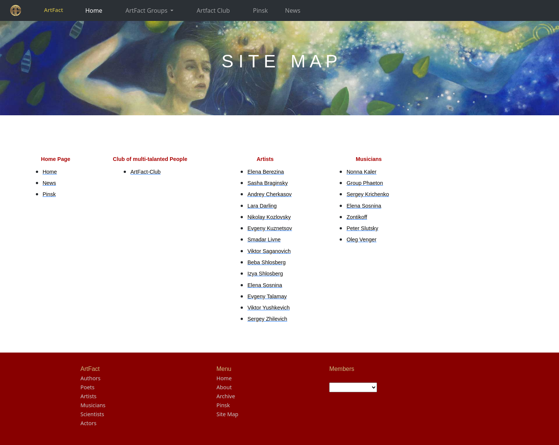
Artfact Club (213, 10)
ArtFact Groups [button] (147, 10)
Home (93, 10)
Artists (88, 396)
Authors (90, 378)
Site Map (227, 414)
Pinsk (260, 10)
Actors (88, 423)
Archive (225, 396)
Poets (87, 387)
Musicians (92, 405)
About (224, 387)
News (292, 10)
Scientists (92, 414)
